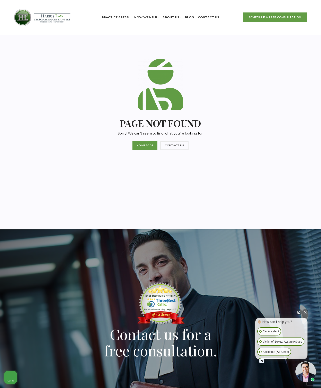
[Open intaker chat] (261, 361)
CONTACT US (174, 145)
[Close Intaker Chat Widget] (305, 313)
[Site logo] (42, 17)
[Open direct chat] (299, 312)
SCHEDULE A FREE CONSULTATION (275, 17)
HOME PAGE (145, 145)
